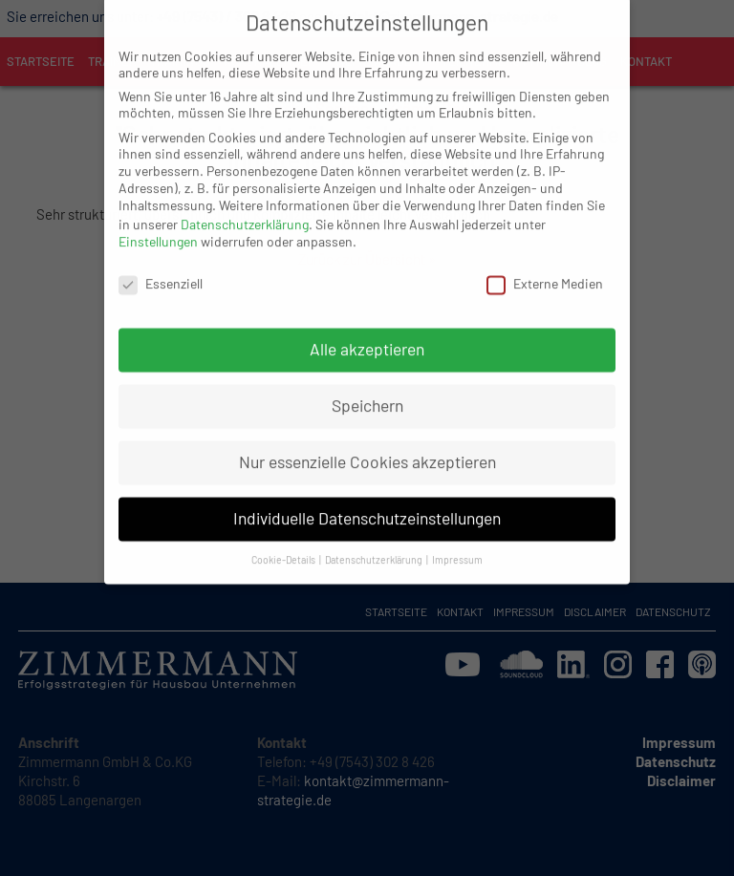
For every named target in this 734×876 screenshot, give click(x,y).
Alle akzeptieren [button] (367, 329)
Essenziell (161, 263)
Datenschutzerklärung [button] (374, 540)
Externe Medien (544, 263)
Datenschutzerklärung (245, 204)
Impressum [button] (457, 540)
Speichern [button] (367, 385)
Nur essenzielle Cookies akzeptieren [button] (367, 442)
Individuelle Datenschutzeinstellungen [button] (367, 498)
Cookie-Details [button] (284, 540)
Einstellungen (158, 222)
